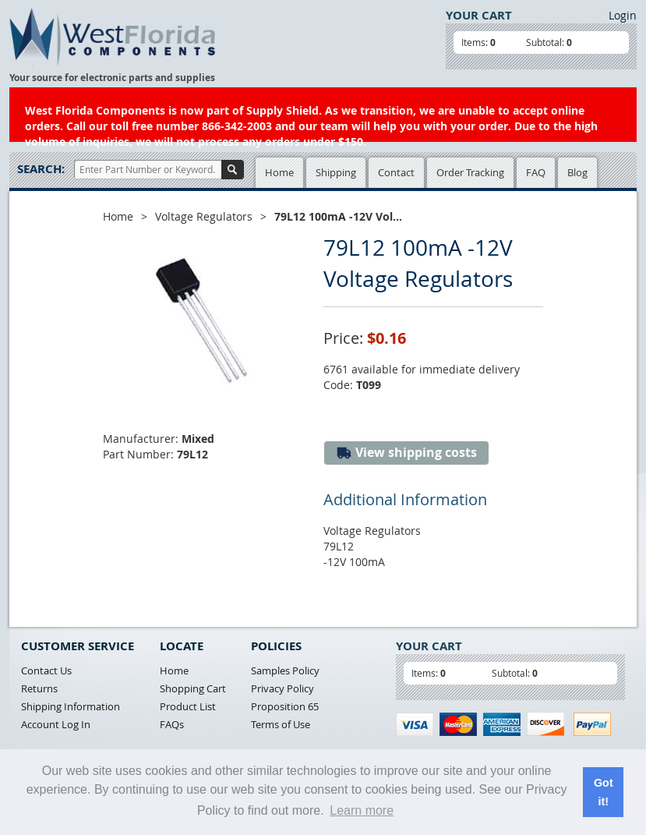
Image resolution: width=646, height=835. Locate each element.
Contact (396, 172)
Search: (41, 169)
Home (279, 172)
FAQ (535, 172)
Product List (188, 706)
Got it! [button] (603, 792)
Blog (577, 172)
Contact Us (46, 670)
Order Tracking (470, 172)
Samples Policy (285, 670)
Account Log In (55, 724)
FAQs (172, 724)
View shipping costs (406, 453)
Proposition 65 (285, 706)
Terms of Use (280, 724)
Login (623, 15)
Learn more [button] (362, 810)
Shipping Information (70, 706)
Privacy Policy (282, 688)
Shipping (336, 172)
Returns (39, 688)
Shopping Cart (193, 688)
